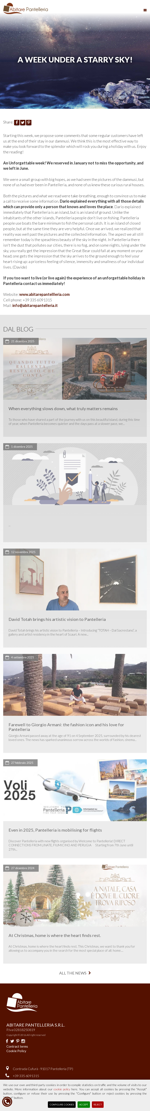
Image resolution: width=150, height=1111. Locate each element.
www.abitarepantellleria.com (44, 294)
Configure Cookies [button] (62, 1104)
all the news (75, 973)
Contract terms (17, 1046)
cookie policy (62, 1089)
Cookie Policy (16, 1051)
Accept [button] (83, 1104)
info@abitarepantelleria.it (35, 305)
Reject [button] (98, 1104)
